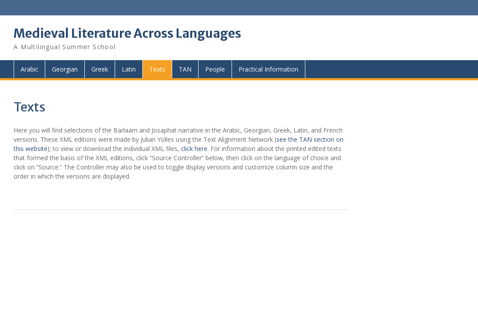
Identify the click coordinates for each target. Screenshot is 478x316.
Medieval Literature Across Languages (127, 33)
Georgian (65, 69)
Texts (157, 69)
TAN (185, 69)
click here (194, 148)
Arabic (29, 69)
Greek (99, 69)
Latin (129, 69)
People (215, 69)
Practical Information (268, 69)
